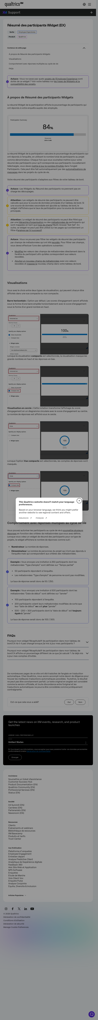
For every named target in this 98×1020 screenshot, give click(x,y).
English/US (24, 518)
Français (40, 518)
